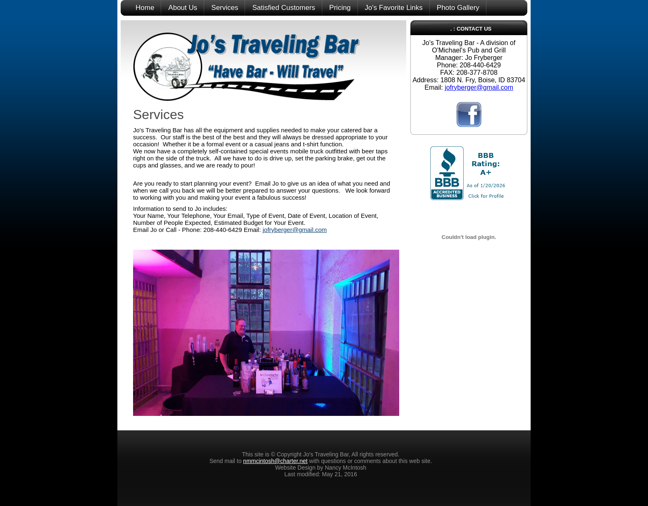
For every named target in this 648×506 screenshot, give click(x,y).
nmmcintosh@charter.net (275, 461)
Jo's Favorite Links (394, 8)
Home (145, 8)
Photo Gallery (458, 8)
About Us (182, 8)
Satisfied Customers (283, 8)
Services (224, 8)
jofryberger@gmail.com (295, 229)
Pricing (340, 8)
